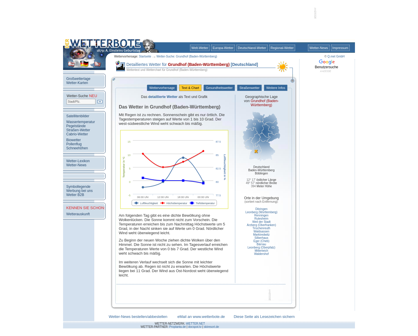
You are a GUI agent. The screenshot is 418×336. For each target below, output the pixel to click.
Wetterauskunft (78, 214)
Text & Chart (190, 88)
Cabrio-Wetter (77, 134)
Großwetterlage (78, 79)
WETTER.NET (195, 323)
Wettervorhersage (161, 88)
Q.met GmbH (336, 56)
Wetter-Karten (77, 83)
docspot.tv (195, 326)
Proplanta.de (177, 326)
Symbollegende (78, 187)
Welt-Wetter (199, 48)
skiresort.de (211, 326)
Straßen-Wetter (78, 130)
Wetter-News (318, 48)
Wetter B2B (75, 195)
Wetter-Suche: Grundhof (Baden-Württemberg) (186, 56)
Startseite (145, 56)
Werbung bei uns (79, 191)
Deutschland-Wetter (252, 48)
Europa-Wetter (223, 48)
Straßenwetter (249, 88)
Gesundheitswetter (219, 88)
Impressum (340, 48)
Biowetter (73, 140)
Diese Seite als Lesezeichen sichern (264, 316)
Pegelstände (76, 126)
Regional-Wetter (282, 48)
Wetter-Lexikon (78, 161)
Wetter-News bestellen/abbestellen (138, 316)
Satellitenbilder (77, 116)
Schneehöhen (77, 148)
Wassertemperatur (80, 122)
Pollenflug (74, 144)
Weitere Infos (275, 88)
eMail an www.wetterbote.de (201, 316)
